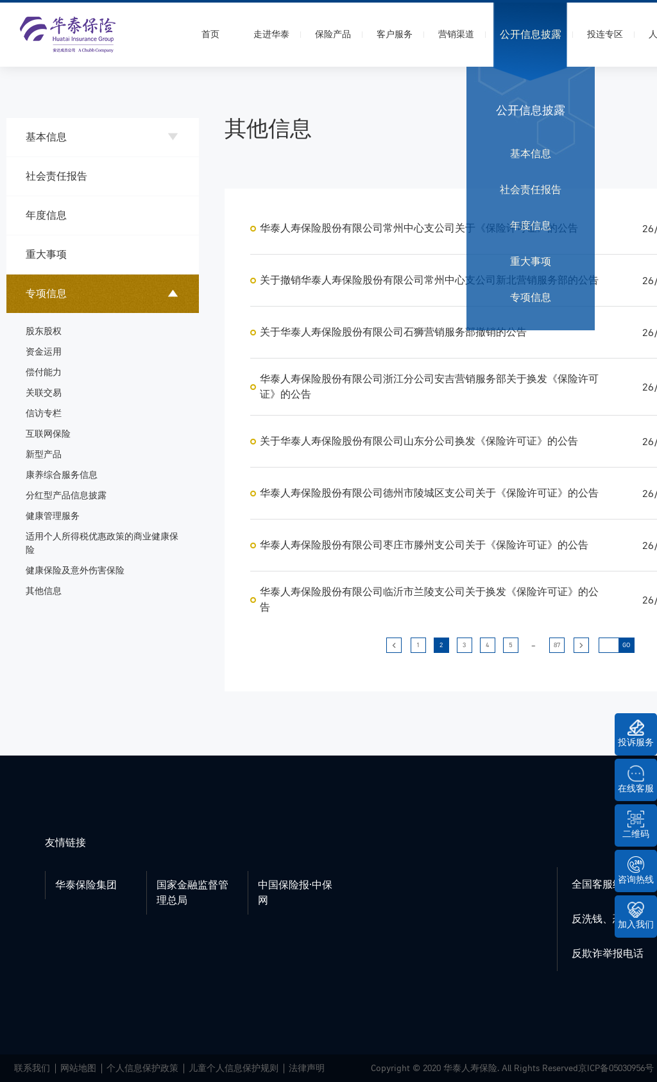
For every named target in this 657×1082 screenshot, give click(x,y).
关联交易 (44, 393)
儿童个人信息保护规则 (233, 1068)
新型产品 (44, 454)
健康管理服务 (53, 516)
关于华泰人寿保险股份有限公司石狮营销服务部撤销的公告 (393, 332)
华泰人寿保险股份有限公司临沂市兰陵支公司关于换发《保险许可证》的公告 (429, 599)
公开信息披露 (530, 35)
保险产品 (333, 34)
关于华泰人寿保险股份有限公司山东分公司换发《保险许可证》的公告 (419, 441)
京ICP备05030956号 (616, 1068)
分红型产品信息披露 (66, 495)
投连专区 (605, 34)
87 (557, 645)
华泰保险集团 (86, 885)
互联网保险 (48, 434)
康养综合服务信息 (62, 475)
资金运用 (44, 352)
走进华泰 (271, 34)
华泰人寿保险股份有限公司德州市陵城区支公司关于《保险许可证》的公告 (429, 493)
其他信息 (44, 591)
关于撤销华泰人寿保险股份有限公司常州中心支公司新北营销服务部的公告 (429, 280)
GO (626, 645)
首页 (210, 34)
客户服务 (395, 34)
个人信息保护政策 (142, 1068)
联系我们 (32, 1068)
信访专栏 (44, 413)
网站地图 (78, 1068)
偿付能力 (44, 372)
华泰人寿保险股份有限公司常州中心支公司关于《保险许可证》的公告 (419, 228)
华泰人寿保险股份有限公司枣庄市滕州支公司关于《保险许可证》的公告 (424, 545)
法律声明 (307, 1068)
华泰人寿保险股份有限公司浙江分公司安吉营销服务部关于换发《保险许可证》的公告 (429, 387)
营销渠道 (456, 34)
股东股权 (44, 331)
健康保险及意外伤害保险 (75, 570)
